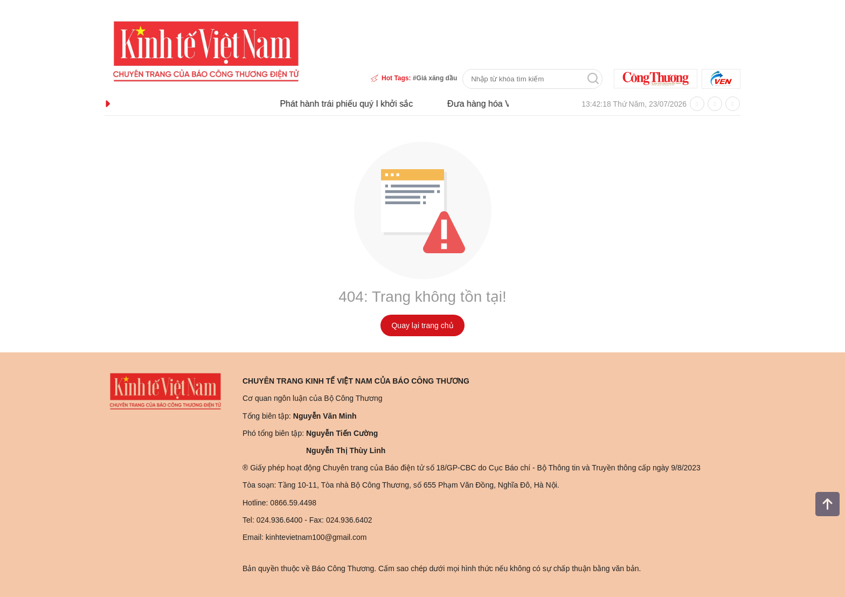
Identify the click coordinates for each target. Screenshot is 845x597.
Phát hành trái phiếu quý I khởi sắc (352, 103)
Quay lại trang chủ (422, 325)
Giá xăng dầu (437, 78)
